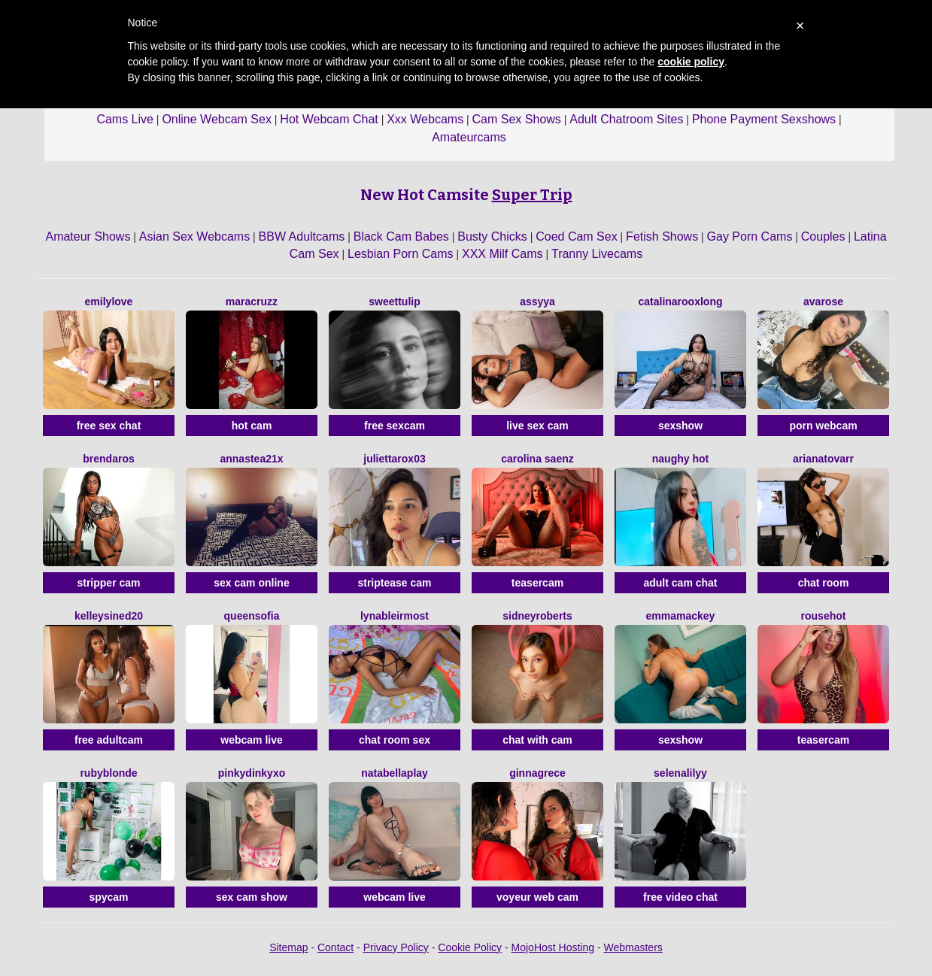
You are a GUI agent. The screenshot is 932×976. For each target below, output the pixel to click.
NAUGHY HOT (680, 459)
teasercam (537, 583)
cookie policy (690, 62)
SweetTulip (394, 302)
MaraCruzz (252, 302)
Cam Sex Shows (516, 119)
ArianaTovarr (823, 459)
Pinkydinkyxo (251, 773)
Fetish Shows (662, 236)
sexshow (680, 426)
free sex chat (109, 426)
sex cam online (251, 583)
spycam (108, 897)
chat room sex (394, 740)
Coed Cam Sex (577, 236)
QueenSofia (252, 616)
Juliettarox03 (394, 459)
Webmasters (633, 947)
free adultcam (108, 740)
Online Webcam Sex (217, 119)
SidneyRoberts (537, 616)
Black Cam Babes (401, 236)
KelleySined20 (108, 616)
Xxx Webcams (425, 119)
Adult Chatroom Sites (626, 119)
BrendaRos (108, 459)
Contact (335, 947)
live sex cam (537, 426)
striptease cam (394, 583)
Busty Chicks (492, 236)
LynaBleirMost (394, 616)
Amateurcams (469, 137)
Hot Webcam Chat (329, 119)
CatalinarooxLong (680, 302)
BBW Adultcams (302, 236)
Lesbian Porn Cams (401, 253)
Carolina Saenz (537, 459)
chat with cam (537, 740)
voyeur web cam (537, 897)
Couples (823, 236)
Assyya (537, 302)
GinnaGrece (537, 773)
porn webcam (823, 426)
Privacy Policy (396, 947)
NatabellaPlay (394, 773)
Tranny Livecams (596, 253)
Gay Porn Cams (750, 236)
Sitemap (288, 947)
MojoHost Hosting (553, 947)
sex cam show (251, 897)
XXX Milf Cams (502, 253)
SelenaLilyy (680, 773)
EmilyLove (109, 302)
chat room (823, 583)
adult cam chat (680, 583)
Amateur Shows (87, 236)
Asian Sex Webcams (194, 236)
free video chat (680, 897)
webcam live (251, 740)
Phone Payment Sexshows (764, 119)
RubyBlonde (108, 773)
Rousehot (823, 616)
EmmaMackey (680, 616)
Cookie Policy (470, 947)
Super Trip (532, 195)
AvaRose (823, 302)
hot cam (252, 426)
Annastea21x (251, 459)
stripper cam (108, 583)
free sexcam (394, 426)
